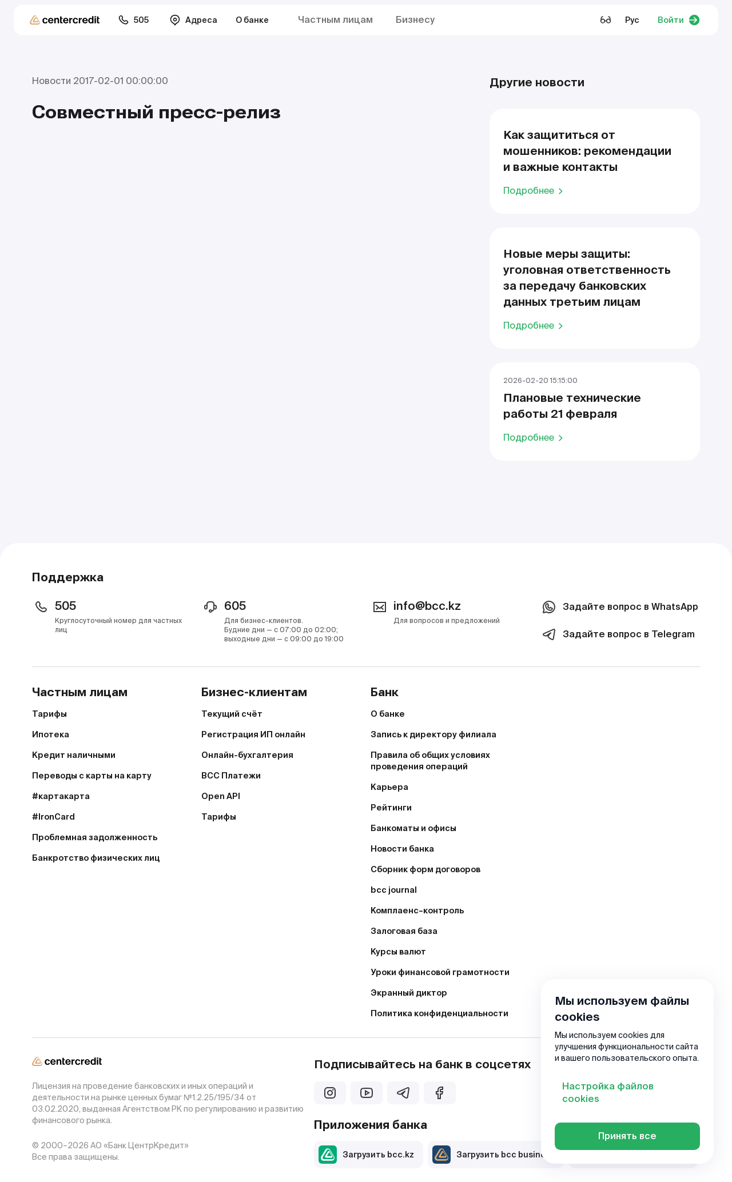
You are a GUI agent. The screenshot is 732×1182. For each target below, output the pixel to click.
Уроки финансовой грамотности (440, 972)
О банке (252, 20)
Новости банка (402, 849)
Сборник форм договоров (425, 869)
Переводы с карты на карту (92, 775)
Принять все (627, 1136)
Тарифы (49, 714)
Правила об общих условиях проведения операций (430, 761)
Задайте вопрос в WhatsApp (619, 607)
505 (133, 20)
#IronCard (53, 817)
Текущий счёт (231, 714)
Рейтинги (391, 807)
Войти (679, 20)
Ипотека (50, 734)
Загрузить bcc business (493, 1154)
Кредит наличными (74, 755)
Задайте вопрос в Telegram (617, 634)
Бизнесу (415, 20)
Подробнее (535, 190)
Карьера (389, 787)
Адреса (193, 20)
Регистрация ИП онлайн (253, 734)
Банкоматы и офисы (413, 828)
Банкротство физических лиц (96, 858)
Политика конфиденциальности (439, 1013)
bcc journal (394, 890)
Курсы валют (398, 952)
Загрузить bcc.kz (366, 1154)
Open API (220, 796)
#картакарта (61, 796)
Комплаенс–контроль (417, 910)
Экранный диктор (409, 993)
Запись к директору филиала (433, 734)
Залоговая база (404, 931)
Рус (632, 20)
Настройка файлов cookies (608, 1092)
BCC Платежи (231, 775)
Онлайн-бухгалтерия (247, 755)
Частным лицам (335, 20)
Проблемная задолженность (94, 837)
